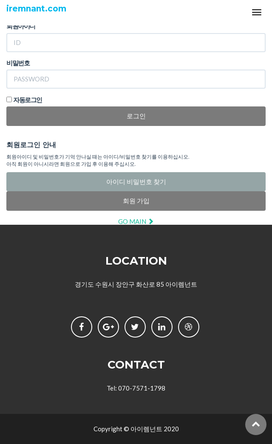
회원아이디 (20, 26)
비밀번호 (17, 63)
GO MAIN (136, 221)
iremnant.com (36, 9)
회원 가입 (136, 200)
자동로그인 (27, 99)
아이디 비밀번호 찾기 (136, 181)
